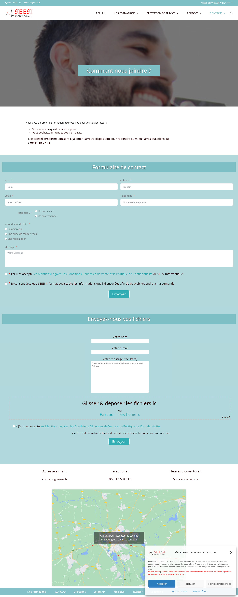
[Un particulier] (36, 211)
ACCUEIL (101, 13)
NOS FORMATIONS (124, 13)
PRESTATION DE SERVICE (161, 13)
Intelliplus (118, 591)
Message (10, 247)
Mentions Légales (179, 591)
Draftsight (80, 591)
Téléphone (126, 195)
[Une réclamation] (6, 239)
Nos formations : (37, 591)
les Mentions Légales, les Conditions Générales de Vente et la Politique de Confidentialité (92, 274)
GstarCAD (99, 591)
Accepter (162, 583)
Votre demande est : (16, 224)
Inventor (138, 591)
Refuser (190, 583)
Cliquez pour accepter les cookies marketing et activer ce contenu (119, 537)
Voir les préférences (219, 583)
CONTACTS (216, 13)
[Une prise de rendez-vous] (6, 234)
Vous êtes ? (24, 212)
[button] (231, 552)
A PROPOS (193, 13)
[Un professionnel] (36, 216)
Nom (7, 180)
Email (8, 195)
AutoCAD (60, 591)
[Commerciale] (6, 229)
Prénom (124, 180)
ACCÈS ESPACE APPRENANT (215, 3)
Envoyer (119, 294)
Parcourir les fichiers (120, 414)
